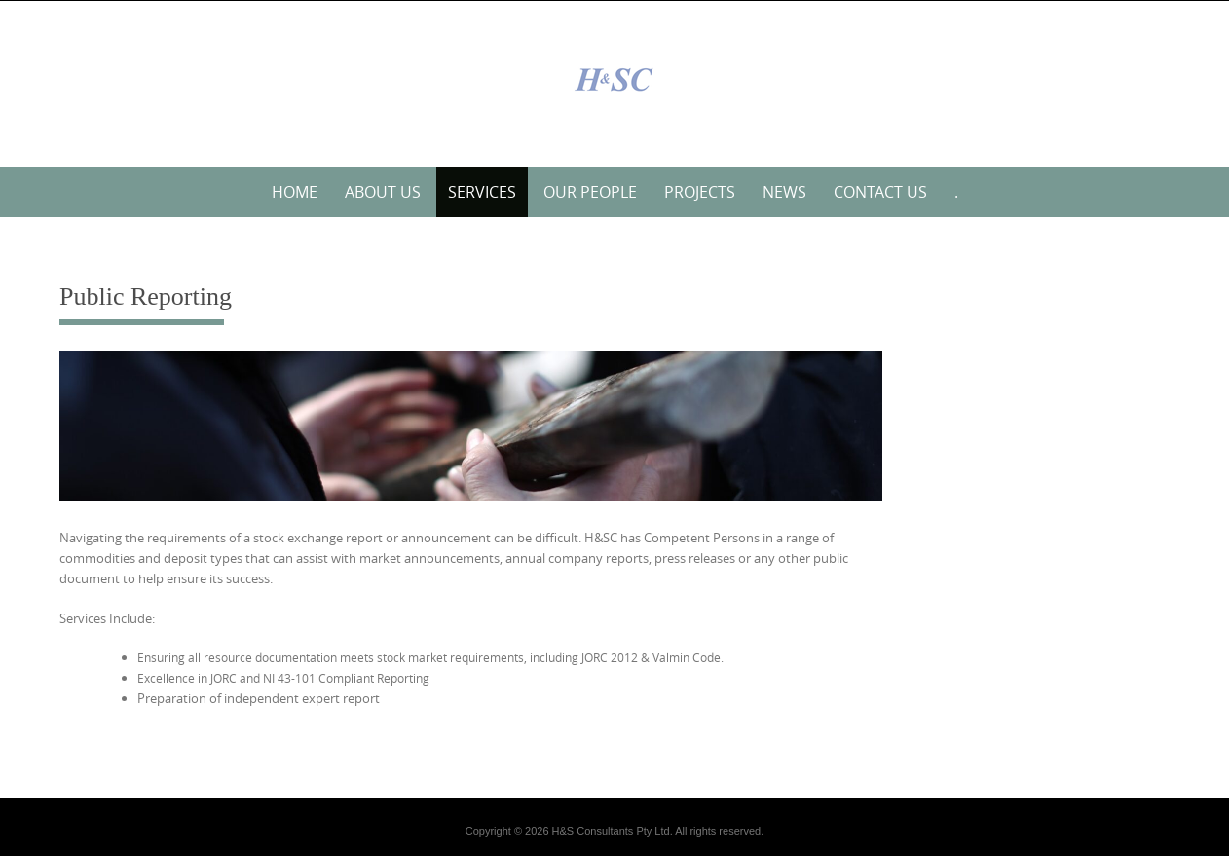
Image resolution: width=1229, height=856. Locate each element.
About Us (383, 192)
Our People (590, 192)
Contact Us (880, 192)
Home (294, 192)
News (784, 192)
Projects (699, 192)
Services (482, 192)
